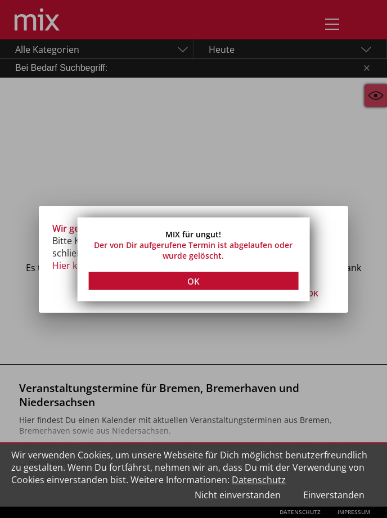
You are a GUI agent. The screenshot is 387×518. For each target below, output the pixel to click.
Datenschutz (259, 480)
